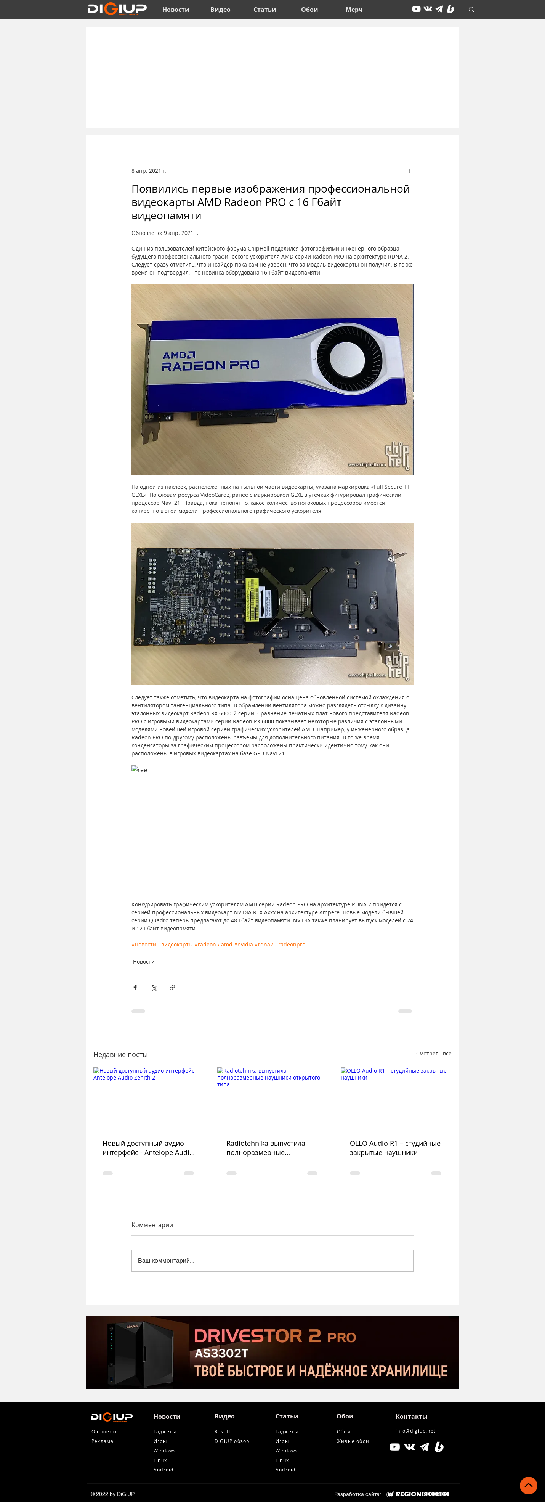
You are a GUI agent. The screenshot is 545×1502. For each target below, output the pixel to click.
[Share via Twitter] (153, 987)
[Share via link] (172, 987)
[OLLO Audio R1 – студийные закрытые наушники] (396, 1098)
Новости (144, 961)
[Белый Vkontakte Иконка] (409, 1447)
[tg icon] (439, 9)
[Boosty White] (451, 9)
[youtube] (416, 9)
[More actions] (409, 170)
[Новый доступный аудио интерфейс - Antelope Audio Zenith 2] (148, 1098)
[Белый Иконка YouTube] (394, 1447)
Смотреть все (434, 1053)
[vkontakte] (428, 9)
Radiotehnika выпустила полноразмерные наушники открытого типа (270, 1148)
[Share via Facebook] (135, 987)
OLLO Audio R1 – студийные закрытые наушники (395, 1148)
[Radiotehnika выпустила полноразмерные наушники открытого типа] (272, 1098)
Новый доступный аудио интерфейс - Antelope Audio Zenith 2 (148, 1148)
